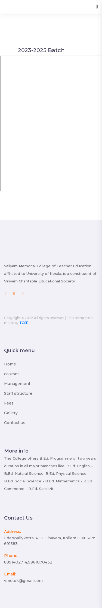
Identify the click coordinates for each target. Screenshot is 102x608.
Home (10, 364)
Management (17, 383)
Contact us (14, 422)
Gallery (11, 412)
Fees (9, 403)
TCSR (24, 323)
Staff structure (18, 393)
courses (12, 373)
